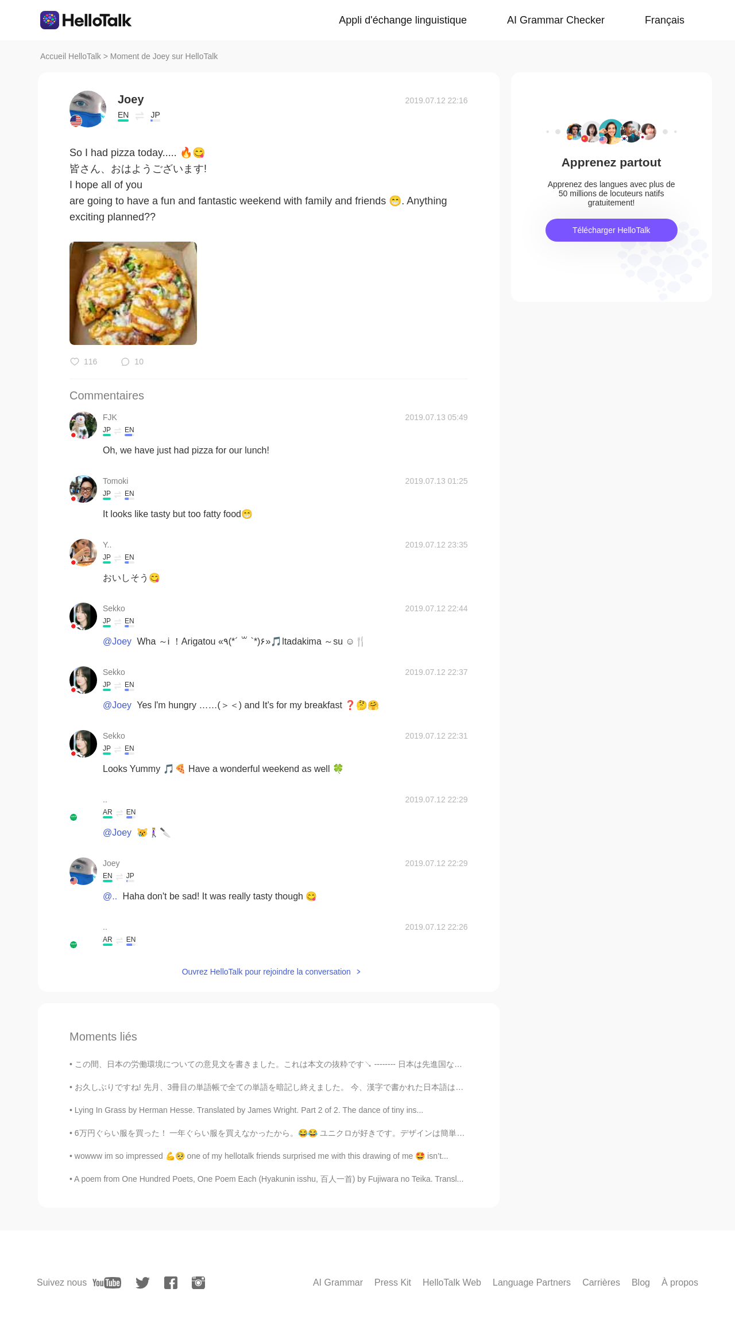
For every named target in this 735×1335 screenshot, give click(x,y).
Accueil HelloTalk (70, 56)
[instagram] (198, 1282)
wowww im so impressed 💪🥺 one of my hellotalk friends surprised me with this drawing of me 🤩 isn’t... (261, 1156)
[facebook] (170, 1282)
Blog (641, 1282)
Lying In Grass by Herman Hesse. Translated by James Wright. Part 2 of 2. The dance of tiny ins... (249, 1110)
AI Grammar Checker (556, 20)
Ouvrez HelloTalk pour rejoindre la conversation (266, 971)
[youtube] (106, 1283)
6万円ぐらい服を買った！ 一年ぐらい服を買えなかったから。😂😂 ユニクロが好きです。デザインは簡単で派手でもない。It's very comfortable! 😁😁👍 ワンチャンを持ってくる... (399, 1133)
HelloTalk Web (452, 1282)
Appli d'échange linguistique (403, 20)
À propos (680, 1282)
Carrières (601, 1282)
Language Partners (532, 1282)
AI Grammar (338, 1282)
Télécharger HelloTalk (611, 230)
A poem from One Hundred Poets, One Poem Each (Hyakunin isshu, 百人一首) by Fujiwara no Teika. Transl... (268, 1178)
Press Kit (392, 1282)
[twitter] (143, 1283)
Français (664, 20)
